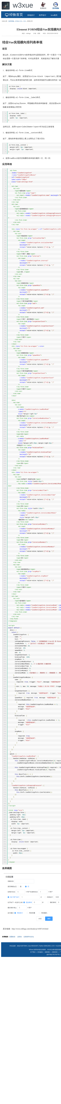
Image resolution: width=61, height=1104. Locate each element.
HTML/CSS (18, 21)
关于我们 (33, 988)
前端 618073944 (22, 982)
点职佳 (19, 972)
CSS (24, 21)
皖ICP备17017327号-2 (53, 990)
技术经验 (11, 21)
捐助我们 (47, 988)
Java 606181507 (33, 982)
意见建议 (40, 988)
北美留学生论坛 (29, 972)
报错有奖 (55, 988)
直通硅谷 (12, 972)
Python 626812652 (45, 982)
